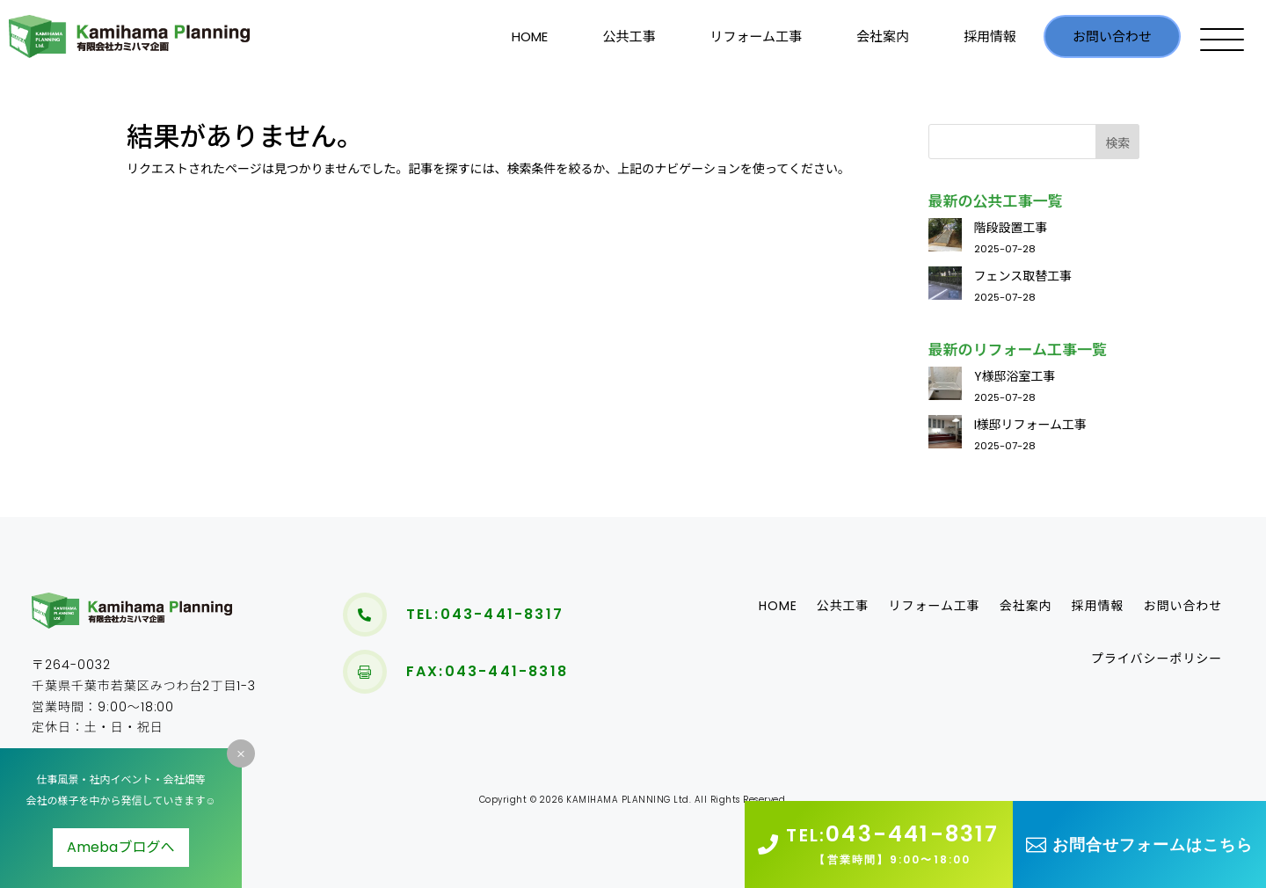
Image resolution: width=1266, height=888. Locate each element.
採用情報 (990, 36)
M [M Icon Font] (241, 753)
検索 (1117, 143)
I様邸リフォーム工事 (1031, 424)
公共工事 (628, 36)
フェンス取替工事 (1023, 276)
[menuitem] (365, 615)
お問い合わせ (1112, 36)
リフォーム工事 (755, 36)
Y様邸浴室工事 (1015, 376)
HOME (530, 36)
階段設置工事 (1011, 228)
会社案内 (882, 36)
